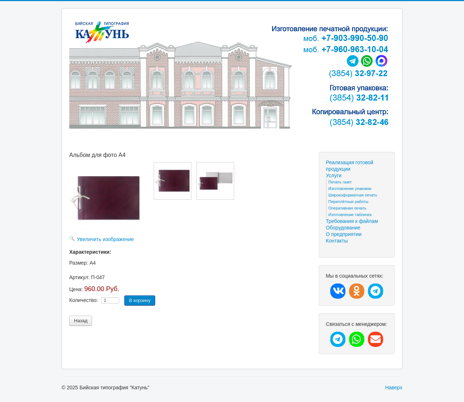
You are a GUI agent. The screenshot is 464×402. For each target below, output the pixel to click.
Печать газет (340, 182)
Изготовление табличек (350, 214)
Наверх (393, 387)
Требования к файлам (352, 221)
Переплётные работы (348, 201)
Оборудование (343, 228)
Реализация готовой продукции (349, 165)
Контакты (337, 241)
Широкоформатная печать (352, 195)
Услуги (333, 175)
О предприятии (344, 234)
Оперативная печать (347, 208)
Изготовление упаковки (350, 188)
